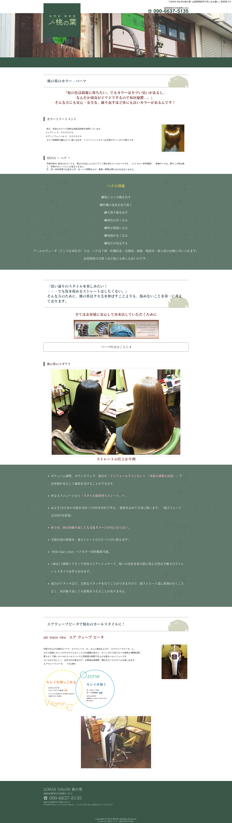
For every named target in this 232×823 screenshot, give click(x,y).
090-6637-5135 (168, 11)
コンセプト (87, 62)
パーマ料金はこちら (116, 346)
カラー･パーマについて (116, 62)
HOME (58, 62)
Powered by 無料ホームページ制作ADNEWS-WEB (116, 821)
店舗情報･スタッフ (174, 62)
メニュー (145, 62)
